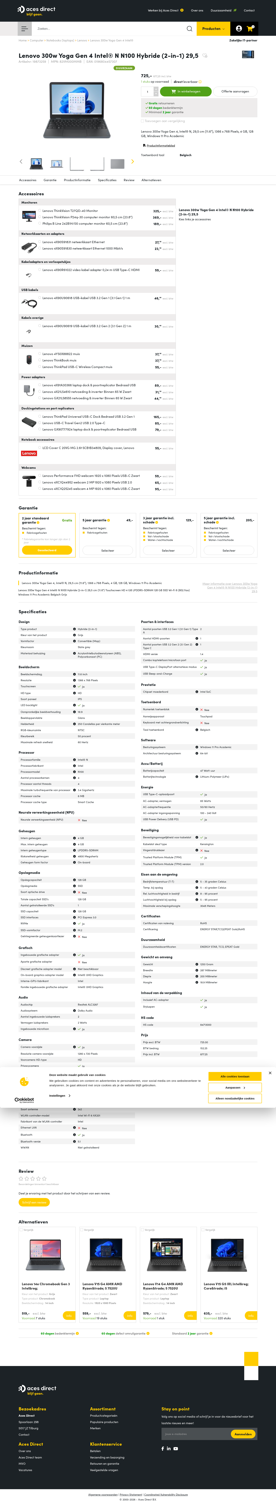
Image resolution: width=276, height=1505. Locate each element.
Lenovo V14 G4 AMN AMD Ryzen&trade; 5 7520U (163, 1286)
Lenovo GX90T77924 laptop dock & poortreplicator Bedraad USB (89, 429)
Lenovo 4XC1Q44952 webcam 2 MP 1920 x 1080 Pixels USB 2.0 (87, 482)
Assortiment (103, 1408)
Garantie (50, 180)
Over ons (197, 10)
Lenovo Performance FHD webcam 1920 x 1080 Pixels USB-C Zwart (91, 475)
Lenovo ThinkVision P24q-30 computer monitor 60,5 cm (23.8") (87, 217)
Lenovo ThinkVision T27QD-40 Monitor (70, 210)
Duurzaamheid (221, 10)
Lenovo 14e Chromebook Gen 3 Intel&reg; (46, 1286)
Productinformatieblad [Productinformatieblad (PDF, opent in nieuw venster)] (159, 146)
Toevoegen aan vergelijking (163, 120)
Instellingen (57, 1492)
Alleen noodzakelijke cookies (235, 1495)
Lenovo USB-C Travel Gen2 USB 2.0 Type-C (73, 423)
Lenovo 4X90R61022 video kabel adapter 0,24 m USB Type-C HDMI (91, 269)
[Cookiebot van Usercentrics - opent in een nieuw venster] (24, 1497)
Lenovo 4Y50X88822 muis (61, 353)
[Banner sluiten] (270, 1470)
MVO (22, 1463)
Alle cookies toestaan (235, 1473)
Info (69, 1315)
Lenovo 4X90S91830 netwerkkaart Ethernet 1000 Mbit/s (82, 248)
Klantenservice (106, 1444)
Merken (95, 1428)
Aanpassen (235, 1484)
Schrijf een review (34, 1202)
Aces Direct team (30, 1457)
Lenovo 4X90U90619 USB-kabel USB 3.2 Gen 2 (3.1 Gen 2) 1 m (86, 326)
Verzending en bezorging (107, 1457)
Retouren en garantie (104, 1463)
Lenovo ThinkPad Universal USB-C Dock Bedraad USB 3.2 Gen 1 (88, 416)
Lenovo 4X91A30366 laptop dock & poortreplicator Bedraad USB (89, 385)
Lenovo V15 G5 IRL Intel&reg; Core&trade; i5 (226, 1286)
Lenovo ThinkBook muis (59, 360)
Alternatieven (151, 180)
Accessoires (27, 180)
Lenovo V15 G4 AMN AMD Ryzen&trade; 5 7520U (102, 1286)
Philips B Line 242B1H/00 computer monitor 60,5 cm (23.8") (85, 223)
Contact (249, 10)
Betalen (95, 1451)
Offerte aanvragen (235, 91)
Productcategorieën (103, 1415)
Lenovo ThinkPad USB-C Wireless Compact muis (77, 366)
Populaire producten (104, 1422)
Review (129, 180)
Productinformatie (77, 180)
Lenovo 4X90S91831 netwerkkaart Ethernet (73, 242)
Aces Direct (31, 1444)
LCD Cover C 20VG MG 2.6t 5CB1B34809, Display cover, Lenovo (88, 447)
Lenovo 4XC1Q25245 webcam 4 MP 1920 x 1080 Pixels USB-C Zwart (91, 488)
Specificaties (107, 180)
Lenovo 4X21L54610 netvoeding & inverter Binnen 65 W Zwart (86, 391)
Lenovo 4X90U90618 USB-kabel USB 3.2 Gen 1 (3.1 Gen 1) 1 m (86, 298)
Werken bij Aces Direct (163, 10)
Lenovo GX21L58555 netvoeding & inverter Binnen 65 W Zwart (87, 398)
